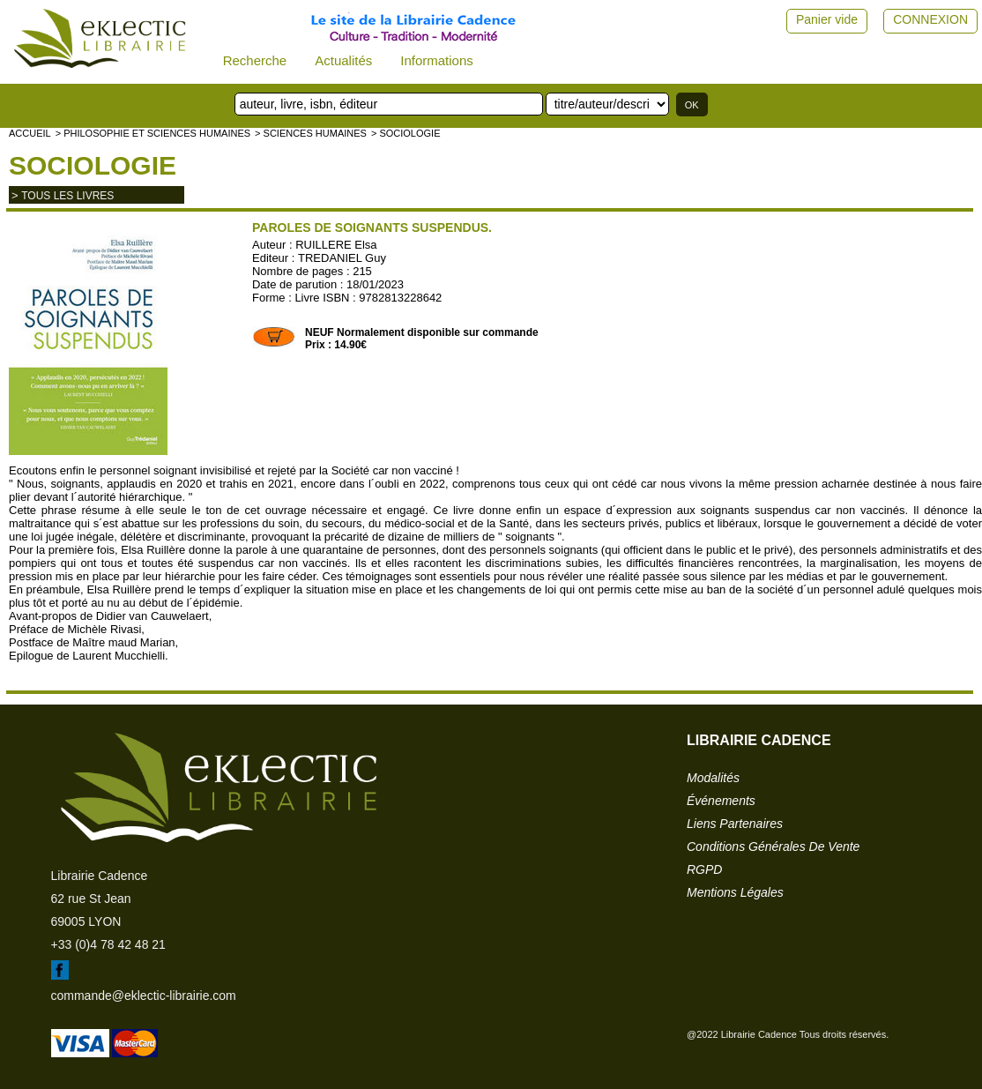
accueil (30, 133)
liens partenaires (735, 824)
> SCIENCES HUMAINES (311, 133)
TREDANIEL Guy (342, 258)
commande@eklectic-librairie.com (143, 995)
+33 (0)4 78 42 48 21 (108, 944)
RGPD (704, 869)
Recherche (255, 60)
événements (721, 801)
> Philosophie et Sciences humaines (153, 133)
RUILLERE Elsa (335, 244)
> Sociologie (406, 133)
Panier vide (827, 19)
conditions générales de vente (773, 846)
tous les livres (67, 196)
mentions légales (735, 892)
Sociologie (92, 165)
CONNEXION (930, 19)
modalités (713, 778)
